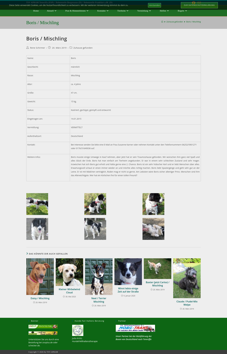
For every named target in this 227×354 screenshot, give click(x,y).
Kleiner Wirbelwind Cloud (69, 291)
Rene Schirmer (37, 47)
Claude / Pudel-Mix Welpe (186, 303)
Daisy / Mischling (40, 298)
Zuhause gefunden (83, 47)
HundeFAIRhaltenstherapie (85, 341)
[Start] (162, 21)
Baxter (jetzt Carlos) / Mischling (157, 284)
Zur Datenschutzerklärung (199, 5)
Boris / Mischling (193, 21)
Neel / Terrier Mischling (98, 300)
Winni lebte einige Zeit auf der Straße (128, 290)
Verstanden (154, 5)
